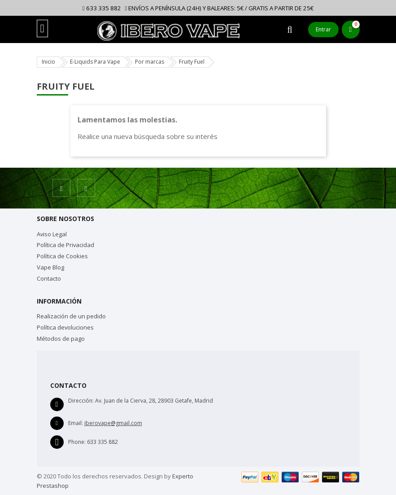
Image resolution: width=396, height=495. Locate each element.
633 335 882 (102, 8)
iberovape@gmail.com (113, 423)
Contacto (49, 278)
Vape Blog (50, 267)
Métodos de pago (61, 338)
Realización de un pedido (71, 316)
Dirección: (81, 400)
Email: (75, 423)
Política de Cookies (62, 256)
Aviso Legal (52, 234)
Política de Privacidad (65, 245)
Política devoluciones (65, 327)
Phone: (77, 442)
